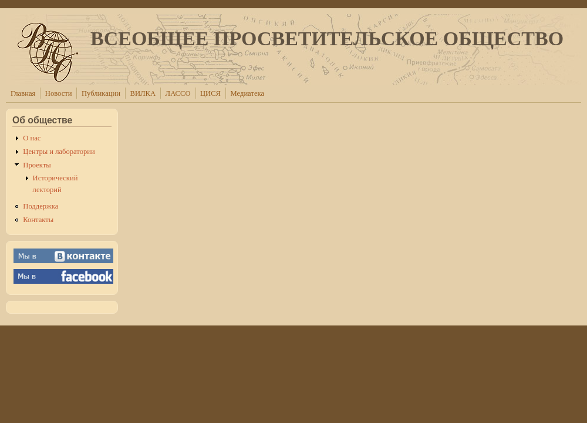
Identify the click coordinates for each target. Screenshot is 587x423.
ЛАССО (178, 93)
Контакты (38, 220)
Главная (23, 93)
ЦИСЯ (210, 93)
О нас (32, 138)
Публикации (101, 93)
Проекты (36, 165)
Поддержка (40, 206)
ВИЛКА (143, 93)
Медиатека (247, 93)
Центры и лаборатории (59, 151)
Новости (58, 93)
